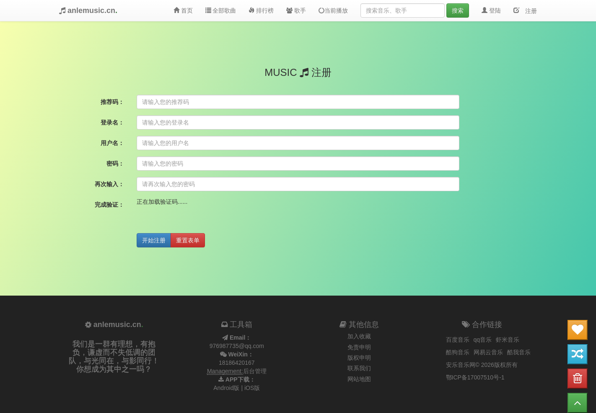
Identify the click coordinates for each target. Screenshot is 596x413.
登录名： (112, 122)
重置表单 (188, 240)
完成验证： (109, 204)
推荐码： (112, 102)
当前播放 (333, 11)
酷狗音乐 (457, 352)
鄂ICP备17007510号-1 (475, 377)
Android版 (226, 387)
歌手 (296, 10)
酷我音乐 (519, 352)
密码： (115, 163)
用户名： (112, 143)
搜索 (458, 10)
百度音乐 (457, 339)
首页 (183, 10)
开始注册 (154, 240)
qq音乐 (483, 339)
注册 (528, 10)
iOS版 (252, 387)
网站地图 (359, 379)
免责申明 (359, 347)
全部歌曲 (220, 10)
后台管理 (255, 371)
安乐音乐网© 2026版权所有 (482, 364)
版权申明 (359, 357)
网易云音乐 (488, 352)
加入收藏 (359, 336)
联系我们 (359, 368)
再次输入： (109, 184)
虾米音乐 (507, 339)
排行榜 (261, 10)
